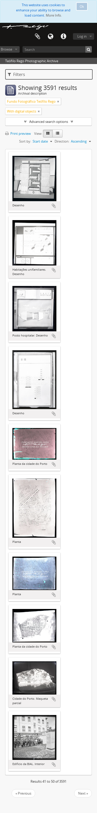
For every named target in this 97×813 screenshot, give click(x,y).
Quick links (63, 36)
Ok (82, 6)
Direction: (62, 141)
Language (50, 36)
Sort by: (25, 141)
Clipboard (37, 36)
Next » (83, 793)
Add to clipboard (53, 205)
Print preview (18, 133)
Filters (16, 74)
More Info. (54, 15)
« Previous (23, 793)
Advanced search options (48, 121)
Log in (82, 36)
